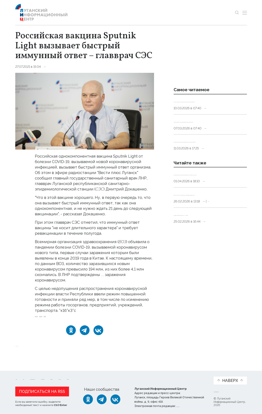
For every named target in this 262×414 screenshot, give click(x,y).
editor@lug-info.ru (189, 405)
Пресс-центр (168, 376)
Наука (228, 252)
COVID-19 (44, 319)
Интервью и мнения (109, 376)
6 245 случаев (114, 274)
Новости (22, 373)
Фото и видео (141, 376)
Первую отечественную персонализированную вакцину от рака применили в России (207, 209)
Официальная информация (63, 376)
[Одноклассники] (71, 335)
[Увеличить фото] (84, 110)
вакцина (86, 319)
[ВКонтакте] (98, 335)
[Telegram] (85, 335)
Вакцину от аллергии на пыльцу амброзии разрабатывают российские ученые (204, 239)
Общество (52, 67)
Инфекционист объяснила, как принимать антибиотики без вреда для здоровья (208, 166)
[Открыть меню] (244, 12)
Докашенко (65, 319)
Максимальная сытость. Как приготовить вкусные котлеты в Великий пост (205, 136)
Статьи (40, 373)
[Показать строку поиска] (236, 12)
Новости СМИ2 (26, 350)
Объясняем (198, 373)
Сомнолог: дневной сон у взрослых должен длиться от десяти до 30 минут (208, 105)
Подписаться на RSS (42, 390)
